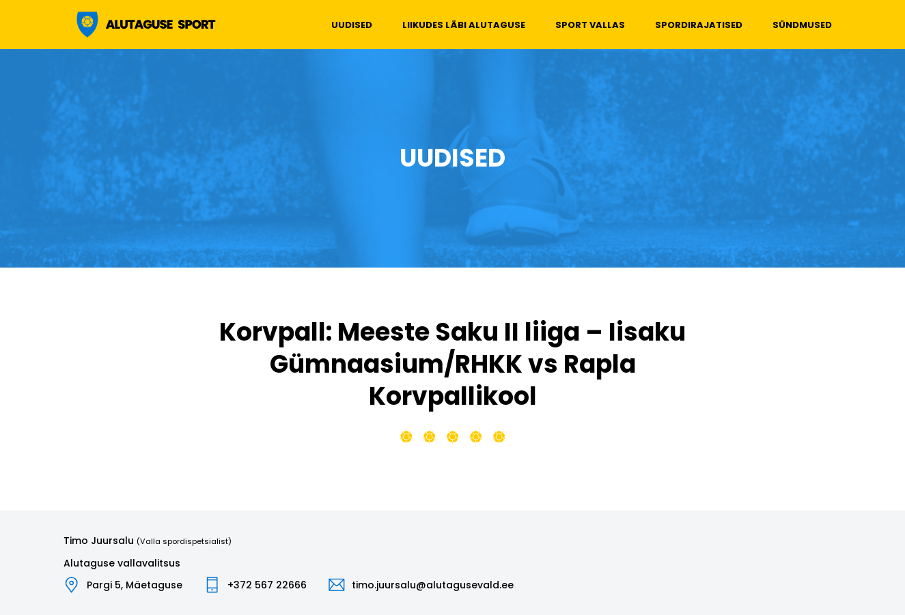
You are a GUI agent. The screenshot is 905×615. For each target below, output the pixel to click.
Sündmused (802, 24)
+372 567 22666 (267, 585)
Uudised (351, 24)
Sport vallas (590, 24)
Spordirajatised (698, 24)
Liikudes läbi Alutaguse (463, 24)
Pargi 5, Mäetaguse (134, 585)
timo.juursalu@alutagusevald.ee (433, 585)
